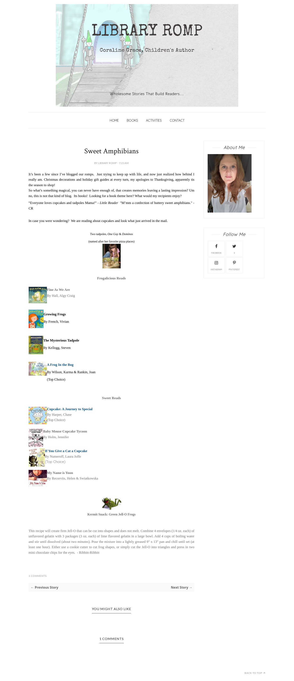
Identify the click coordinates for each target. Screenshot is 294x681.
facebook (216, 248)
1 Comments (38, 575)
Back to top (255, 672)
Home (114, 120)
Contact (177, 120)
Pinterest (234, 265)
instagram (216, 265)
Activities (154, 120)
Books (132, 120)
